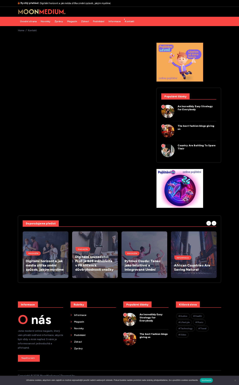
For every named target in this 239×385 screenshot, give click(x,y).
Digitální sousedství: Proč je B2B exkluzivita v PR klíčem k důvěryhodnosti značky (94, 263)
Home (21, 30)
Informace (114, 21)
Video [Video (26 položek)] (183, 334)
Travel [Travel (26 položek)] (203, 328)
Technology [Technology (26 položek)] (186, 328)
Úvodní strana (28, 21)
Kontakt (129, 21)
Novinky (45, 21)
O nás (34, 319)
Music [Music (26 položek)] (200, 322)
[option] (45, 254)
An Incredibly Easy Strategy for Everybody (195, 108)
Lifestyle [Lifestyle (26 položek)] (185, 322)
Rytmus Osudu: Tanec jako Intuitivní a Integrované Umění (143, 265)
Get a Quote (28, 358)
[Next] (214, 223)
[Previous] (208, 223)
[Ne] (235, 380)
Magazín (72, 21)
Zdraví (85, 21)
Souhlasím (206, 380)
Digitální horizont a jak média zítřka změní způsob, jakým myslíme (45, 265)
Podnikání (98, 21)
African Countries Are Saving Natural (192, 267)
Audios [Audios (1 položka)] (183, 316)
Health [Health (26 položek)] (198, 316)
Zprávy (59, 21)
